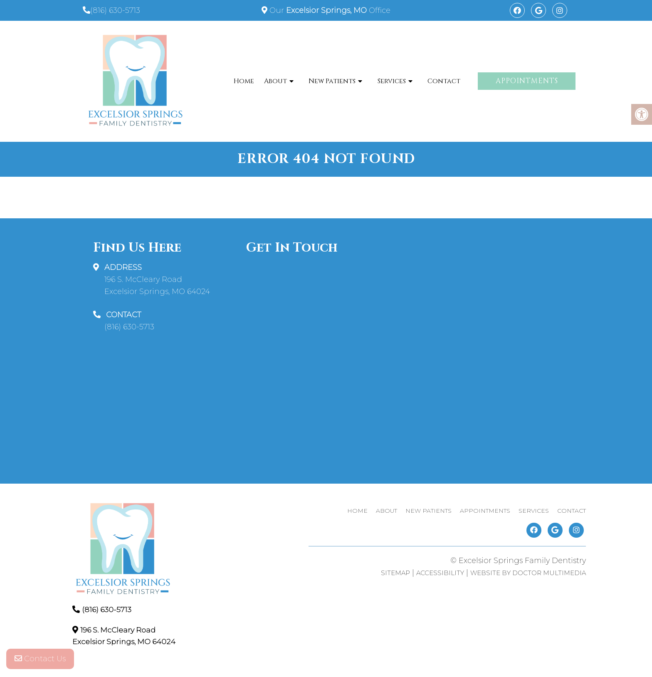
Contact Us (40, 660)
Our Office (328, 10)
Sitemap (395, 573)
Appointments (527, 81)
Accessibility (440, 573)
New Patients (332, 81)
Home (244, 81)
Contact (443, 81)
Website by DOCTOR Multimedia (528, 573)
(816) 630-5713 (115, 10)
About (275, 81)
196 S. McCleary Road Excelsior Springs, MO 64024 (157, 285)
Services (392, 81)
